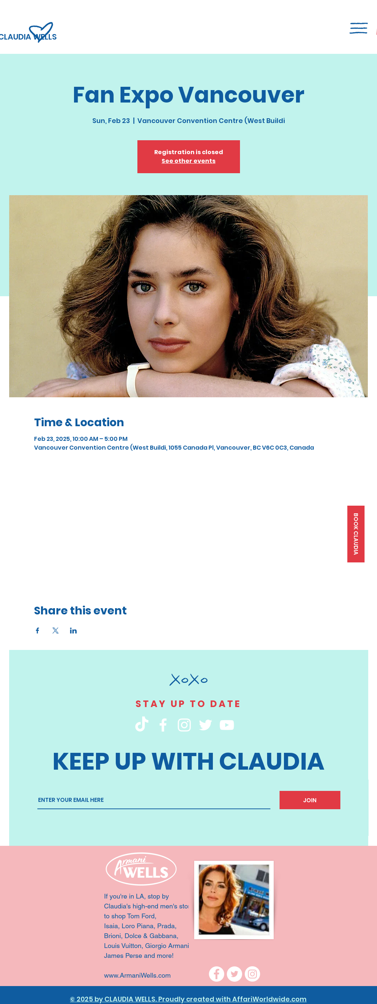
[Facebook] (216, 974)
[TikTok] (142, 725)
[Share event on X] (55, 630)
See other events (188, 161)
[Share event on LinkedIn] (73, 630)
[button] (359, 28)
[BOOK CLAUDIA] (356, 534)
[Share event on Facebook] (37, 630)
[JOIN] (310, 800)
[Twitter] (234, 974)
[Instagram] (252, 974)
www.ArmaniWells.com (138, 975)
